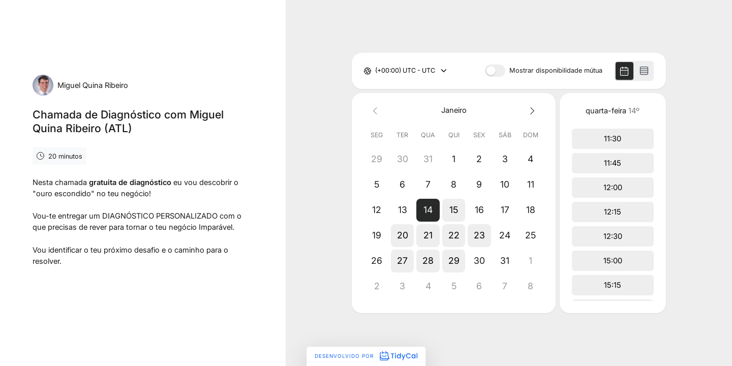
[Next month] (530, 110)
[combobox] (376, 71)
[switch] (495, 71)
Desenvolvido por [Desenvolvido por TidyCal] (366, 356)
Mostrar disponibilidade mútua (555, 71)
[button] (428, 210)
